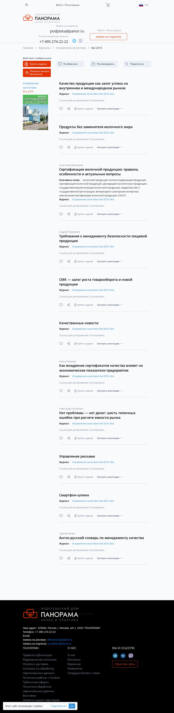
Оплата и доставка (35, 664)
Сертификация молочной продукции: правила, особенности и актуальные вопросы (99, 171)
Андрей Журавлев (69, 231)
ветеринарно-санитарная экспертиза (117, 191)
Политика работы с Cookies (41, 677)
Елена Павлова (67, 361)
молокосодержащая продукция (127, 180)
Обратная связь (125, 664)
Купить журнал (85, 108)
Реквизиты (75, 668)
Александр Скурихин (71, 408)
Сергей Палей (67, 533)
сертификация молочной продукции (80, 183)
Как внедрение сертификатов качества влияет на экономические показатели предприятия (101, 367)
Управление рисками (77, 456)
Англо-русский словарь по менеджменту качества (101, 537)
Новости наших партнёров (41, 700)
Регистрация (72, 5)
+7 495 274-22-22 (53, 41)
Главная (28, 48)
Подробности (58, 706)
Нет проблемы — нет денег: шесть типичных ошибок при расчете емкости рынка (97, 415)
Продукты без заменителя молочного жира (96, 127)
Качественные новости (78, 323)
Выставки (29, 695)
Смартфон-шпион (74, 495)
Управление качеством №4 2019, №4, (93, 93)
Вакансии (74, 664)
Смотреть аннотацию (108, 108)
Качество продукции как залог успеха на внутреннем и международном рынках (93, 85)
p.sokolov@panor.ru (59, 643)
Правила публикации (37, 655)
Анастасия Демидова (71, 165)
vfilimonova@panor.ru (60, 639)
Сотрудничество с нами (84, 673)
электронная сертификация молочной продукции (88, 195)
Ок (72, 706)
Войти (59, 5)
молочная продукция (95, 180)
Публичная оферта (36, 682)
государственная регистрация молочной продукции (90, 187)
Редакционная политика (39, 659)
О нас (71, 655)
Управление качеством (71, 48)
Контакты (74, 659)
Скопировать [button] (97, 100)
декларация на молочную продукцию (125, 183)
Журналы (44, 48)
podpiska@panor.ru (67, 31)
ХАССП (122, 195)
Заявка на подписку (108, 36)
